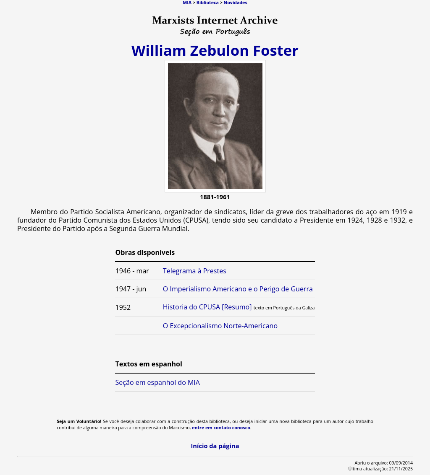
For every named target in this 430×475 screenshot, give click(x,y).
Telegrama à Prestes (194, 270)
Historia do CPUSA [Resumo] (207, 306)
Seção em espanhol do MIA (157, 382)
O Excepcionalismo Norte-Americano (220, 325)
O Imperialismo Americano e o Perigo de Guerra (238, 288)
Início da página (215, 445)
